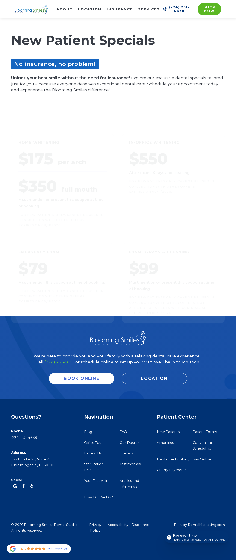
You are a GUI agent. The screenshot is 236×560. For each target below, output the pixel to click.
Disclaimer (141, 525)
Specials (126, 453)
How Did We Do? (98, 497)
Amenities (165, 443)
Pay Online (202, 459)
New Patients (168, 432)
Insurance (120, 9)
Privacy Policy (95, 528)
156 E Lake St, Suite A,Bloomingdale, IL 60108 (33, 462)
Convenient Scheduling (202, 446)
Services (149, 9)
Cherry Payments (171, 470)
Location (89, 9)
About (64, 9)
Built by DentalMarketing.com (199, 525)
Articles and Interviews (129, 484)
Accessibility (118, 525)
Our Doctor (129, 443)
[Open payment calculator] (197, 537)
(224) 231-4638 (59, 362)
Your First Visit (95, 481)
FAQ (123, 432)
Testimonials (130, 464)
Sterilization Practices (94, 467)
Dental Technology (173, 459)
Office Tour (93, 443)
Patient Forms (205, 432)
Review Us (92, 453)
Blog (88, 432)
